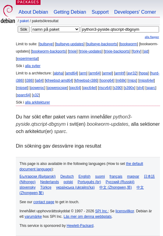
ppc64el (89, 88)
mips (132, 80)
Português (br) (89, 182)
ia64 (39, 80)
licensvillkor (124, 211)
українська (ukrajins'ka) (75, 187)
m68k (120, 80)
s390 (118, 88)
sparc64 (23, 95)
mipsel (22, 88)
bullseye (46, 44)
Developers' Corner (135, 12)
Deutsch (67, 176)
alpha (58, 73)
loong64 (107, 80)
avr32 (131, 73)
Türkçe (45, 187)
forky (136, 51)
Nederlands (49, 182)
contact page (43, 202)
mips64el (146, 80)
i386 (29, 80)
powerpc (37, 88)
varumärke (33, 216)
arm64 (95, 73)
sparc (150, 88)
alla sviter (33, 66)
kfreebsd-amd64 (59, 80)
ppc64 (75, 88)
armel (107, 73)
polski (68, 182)
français (116, 176)
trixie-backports (117, 51)
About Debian (33, 12)
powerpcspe (57, 88)
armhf (120, 73)
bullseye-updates (69, 44)
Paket (24, 21)
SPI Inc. (101, 211)
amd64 (71, 73)
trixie (72, 51)
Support (100, 12)
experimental (27, 58)
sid (146, 51)
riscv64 (105, 88)
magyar (133, 176)
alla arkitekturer (37, 102)
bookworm (128, 44)
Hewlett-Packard (80, 226)
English (84, 176)
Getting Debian (70, 12)
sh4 (140, 88)
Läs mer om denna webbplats (88, 216)
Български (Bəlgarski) (37, 176)
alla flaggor (152, 37)
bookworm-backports (49, 51)
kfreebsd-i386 (86, 80)
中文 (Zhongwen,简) (115, 187)
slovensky (27, 187)
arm (83, 73)
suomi (100, 176)
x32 (36, 95)
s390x (129, 88)
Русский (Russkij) (120, 182)
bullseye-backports (102, 44)
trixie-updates (90, 51)
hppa (144, 73)
